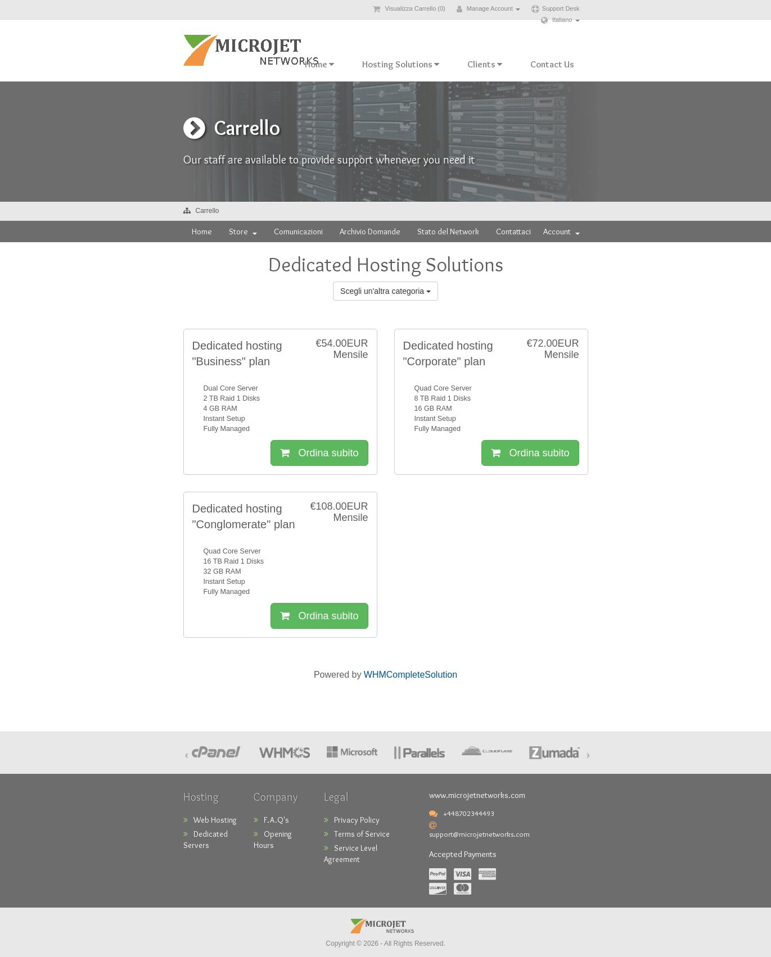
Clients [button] (484, 64)
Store (243, 231)
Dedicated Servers (205, 839)
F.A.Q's (271, 820)
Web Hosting (210, 820)
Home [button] (319, 64)
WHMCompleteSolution (410, 674)
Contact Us (552, 64)
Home (202, 231)
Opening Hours (273, 839)
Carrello (207, 211)
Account (561, 231)
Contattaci (513, 231)
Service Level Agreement (350, 853)
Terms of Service (357, 834)
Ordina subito (319, 453)
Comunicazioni (298, 231)
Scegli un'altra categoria (385, 291)
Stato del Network (448, 231)
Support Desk (555, 8)
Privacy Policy (352, 820)
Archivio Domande (370, 231)
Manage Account (488, 8)
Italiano (560, 19)
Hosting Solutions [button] (400, 64)
